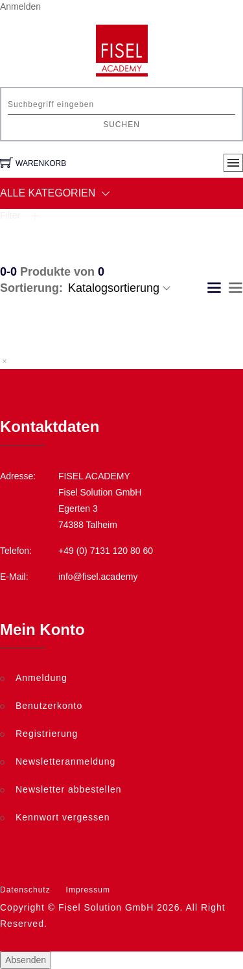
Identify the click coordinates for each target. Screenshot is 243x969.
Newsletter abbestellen (69, 789)
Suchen (121, 124)
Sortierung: (31, 287)
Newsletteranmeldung (65, 761)
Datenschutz (25, 890)
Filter (20, 215)
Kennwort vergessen (63, 817)
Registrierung (47, 733)
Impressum (88, 890)
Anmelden (20, 6)
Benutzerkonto (49, 705)
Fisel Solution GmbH (106, 907)
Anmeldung (41, 678)
